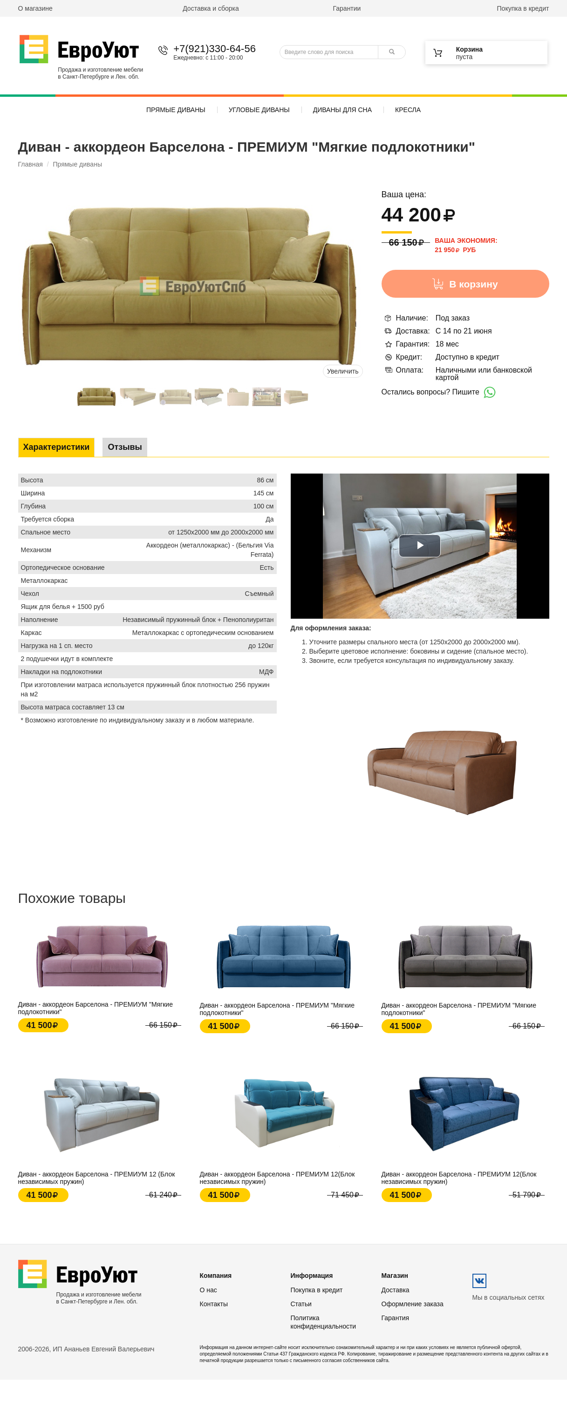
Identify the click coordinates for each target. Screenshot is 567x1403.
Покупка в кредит (523, 8)
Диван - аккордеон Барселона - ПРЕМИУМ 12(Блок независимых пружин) (277, 1177)
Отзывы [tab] (125, 447)
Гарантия (396, 1318)
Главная (30, 164)
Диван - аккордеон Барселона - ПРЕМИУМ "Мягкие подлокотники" (95, 1008)
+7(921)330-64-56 (214, 48)
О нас (208, 1290)
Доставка (396, 1290)
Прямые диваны (175, 110)
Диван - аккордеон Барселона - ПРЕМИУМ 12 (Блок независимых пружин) (96, 1177)
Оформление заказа (413, 1304)
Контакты (214, 1304)
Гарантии (347, 8)
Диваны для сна (342, 110)
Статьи (301, 1304)
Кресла (408, 110)
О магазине (35, 8)
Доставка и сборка (211, 8)
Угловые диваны (259, 110)
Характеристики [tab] (56, 447)
